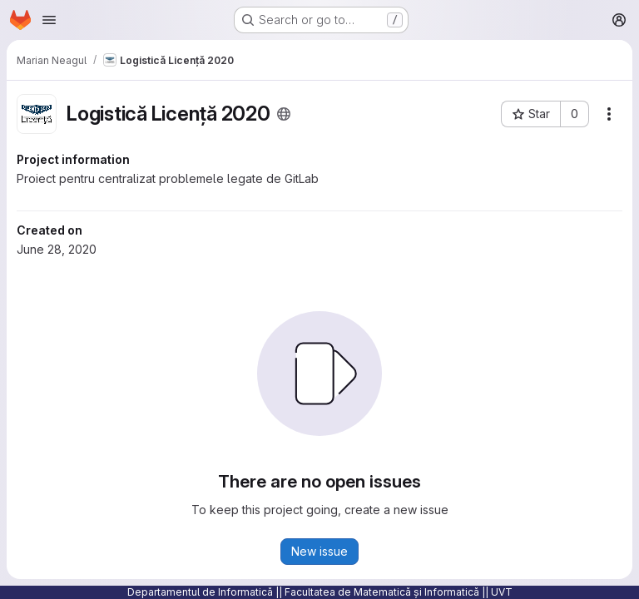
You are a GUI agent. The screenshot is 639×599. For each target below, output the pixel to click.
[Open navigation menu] (49, 20)
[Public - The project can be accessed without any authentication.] (283, 114)
